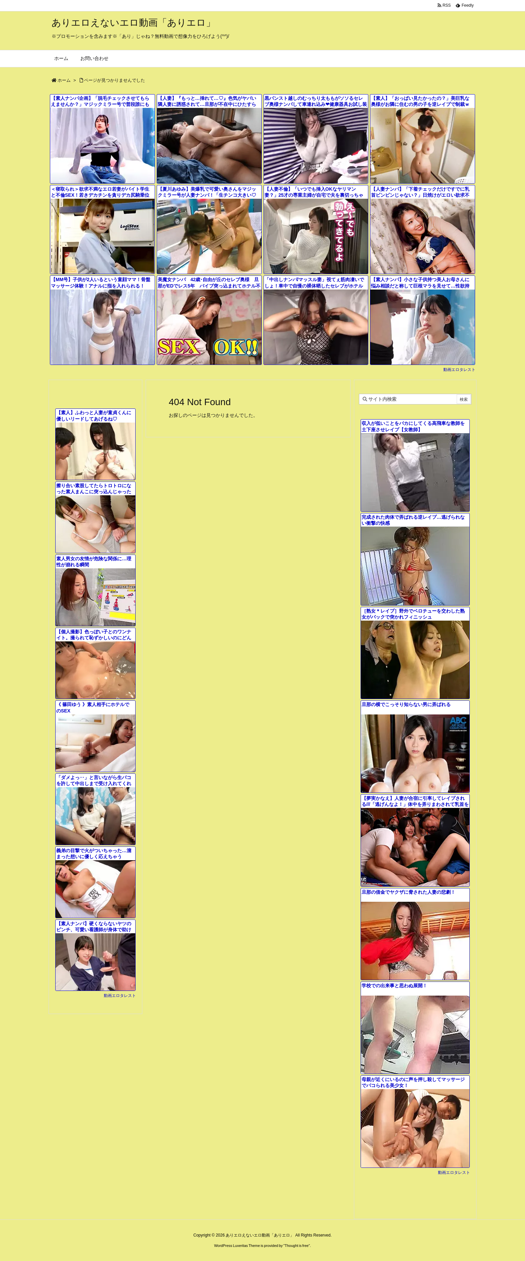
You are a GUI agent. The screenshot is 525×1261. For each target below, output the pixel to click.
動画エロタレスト (459, 369)
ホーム (64, 80)
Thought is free (296, 1246)
